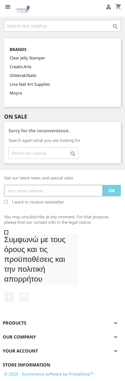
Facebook (9, 297)
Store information (26, 365)
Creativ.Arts (20, 66)
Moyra (16, 93)
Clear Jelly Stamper (27, 58)
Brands (18, 49)
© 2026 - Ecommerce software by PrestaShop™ (48, 374)
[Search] (62, 25)
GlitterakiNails (23, 75)
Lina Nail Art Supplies (30, 84)
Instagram (24, 297)
